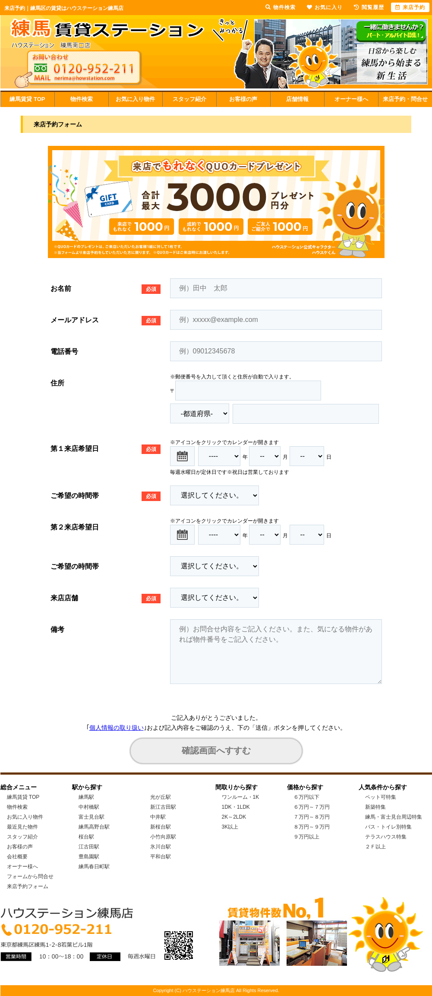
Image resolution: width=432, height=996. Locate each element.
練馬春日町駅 (94, 867)
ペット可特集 (380, 797)
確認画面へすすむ (216, 750)
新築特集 (375, 807)
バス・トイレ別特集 (388, 827)
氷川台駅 (160, 847)
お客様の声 (243, 99)
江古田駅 (89, 847)
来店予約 (410, 7)
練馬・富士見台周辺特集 (393, 817)
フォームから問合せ (30, 876)
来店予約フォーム (27, 886)
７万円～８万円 (311, 817)
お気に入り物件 (135, 99)
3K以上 (230, 827)
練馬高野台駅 (94, 827)
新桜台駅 (160, 827)
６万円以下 (306, 797)
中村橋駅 (89, 807)
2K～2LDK (234, 817)
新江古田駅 (163, 807)
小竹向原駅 (163, 837)
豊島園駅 (89, 857)
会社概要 (17, 857)
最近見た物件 (22, 827)
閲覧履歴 (369, 7)
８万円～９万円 (311, 827)
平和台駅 (160, 857)
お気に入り (325, 7)
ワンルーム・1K (240, 797)
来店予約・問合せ (405, 99)
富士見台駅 (91, 817)
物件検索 (81, 99)
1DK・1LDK (236, 807)
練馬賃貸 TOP (27, 99)
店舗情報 (297, 99)
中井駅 (158, 817)
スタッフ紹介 (189, 99)
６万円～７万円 (311, 807)
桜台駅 (86, 837)
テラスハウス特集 (386, 837)
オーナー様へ (351, 99)
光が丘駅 (160, 797)
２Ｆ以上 (375, 847)
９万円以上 (306, 837)
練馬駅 (86, 797)
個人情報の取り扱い (116, 727)
